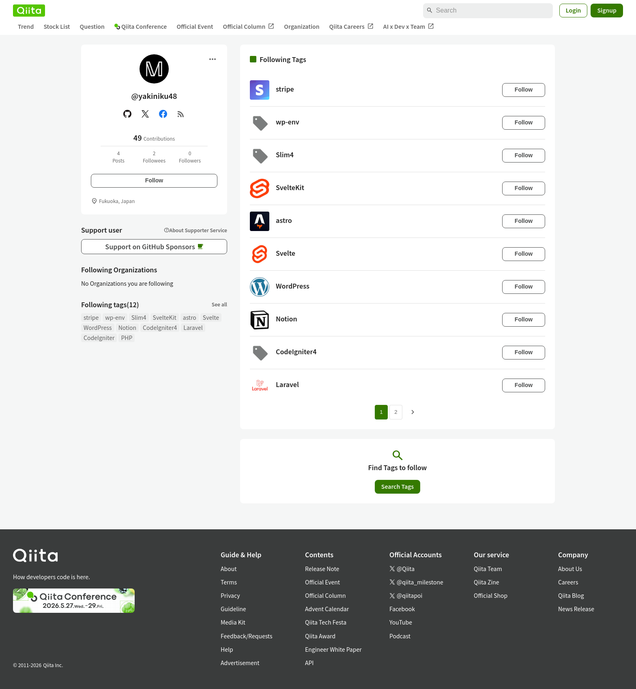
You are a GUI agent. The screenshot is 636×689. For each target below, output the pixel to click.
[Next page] (413, 412)
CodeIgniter (99, 338)
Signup (607, 10)
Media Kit (233, 622)
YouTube (400, 622)
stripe (91, 317)
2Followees (154, 157)
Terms (229, 582)
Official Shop (490, 595)
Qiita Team (488, 569)
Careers (568, 582)
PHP (126, 338)
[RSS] (181, 114)
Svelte (211, 317)
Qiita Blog (571, 595)
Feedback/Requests (247, 636)
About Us (570, 569)
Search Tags (397, 486)
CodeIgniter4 (160, 327)
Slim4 (138, 317)
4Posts (118, 157)
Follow (154, 180)
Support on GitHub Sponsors (154, 246)
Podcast (399, 636)
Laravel (192, 327)
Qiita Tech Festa (325, 622)
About (228, 569)
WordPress (98, 327)
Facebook (402, 609)
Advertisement (240, 663)
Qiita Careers (351, 26)
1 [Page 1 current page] (381, 412)
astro (189, 317)
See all (219, 304)
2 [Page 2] (395, 412)
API (309, 663)
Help (227, 649)
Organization (301, 26)
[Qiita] (29, 10)
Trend (26, 26)
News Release (576, 609)
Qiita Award (320, 636)
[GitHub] (127, 114)
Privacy (230, 595)
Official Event (194, 26)
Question (92, 26)
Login (573, 10)
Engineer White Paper (333, 649)
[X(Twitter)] (145, 114)
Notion (127, 327)
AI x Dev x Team (408, 26)
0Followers (190, 157)
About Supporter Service (195, 230)
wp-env (115, 317)
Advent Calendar (327, 609)
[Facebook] (163, 114)
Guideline (233, 609)
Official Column (249, 26)
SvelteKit (164, 317)
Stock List (56, 26)
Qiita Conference (140, 26)
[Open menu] (212, 59)
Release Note (322, 569)
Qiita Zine (486, 582)
